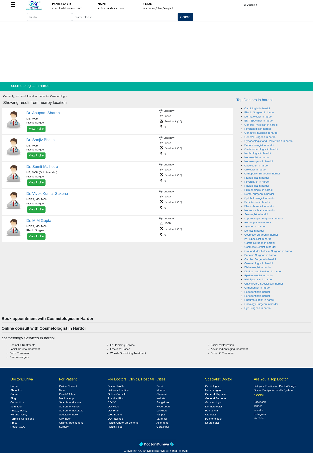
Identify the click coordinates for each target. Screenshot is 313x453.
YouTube (259, 418)
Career (14, 394)
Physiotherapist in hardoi (259, 206)
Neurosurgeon (213, 390)
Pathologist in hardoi (256, 177)
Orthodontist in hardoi (257, 287)
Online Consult (68, 386)
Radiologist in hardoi (256, 185)
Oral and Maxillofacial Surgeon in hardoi (268, 251)
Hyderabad (163, 406)
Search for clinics (69, 406)
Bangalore (162, 402)
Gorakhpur (162, 426)
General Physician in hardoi (260, 124)
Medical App (66, 398)
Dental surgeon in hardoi (259, 193)
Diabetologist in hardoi (257, 267)
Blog (13, 398)
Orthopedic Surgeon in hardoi (262, 173)
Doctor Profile (116, 386)
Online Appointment (71, 422)
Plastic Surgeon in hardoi (259, 112)
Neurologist (212, 422)
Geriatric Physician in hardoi (261, 132)
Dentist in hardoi (254, 230)
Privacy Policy (18, 410)
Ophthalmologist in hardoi (259, 198)
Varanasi (161, 418)
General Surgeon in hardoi (260, 136)
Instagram (260, 414)
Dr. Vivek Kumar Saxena (47, 193)
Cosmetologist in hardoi (258, 263)
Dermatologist (213, 406)
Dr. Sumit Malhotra (42, 166)
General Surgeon (215, 398)
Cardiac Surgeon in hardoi (260, 259)
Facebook (260, 401)
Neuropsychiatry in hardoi (259, 210)
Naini (62, 390)
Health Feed (115, 426)
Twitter (258, 405)
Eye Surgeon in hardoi (257, 308)
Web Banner (115, 414)
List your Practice (118, 390)
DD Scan (113, 410)
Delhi (159, 386)
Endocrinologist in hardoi (259, 145)
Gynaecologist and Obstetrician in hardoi (268, 140)
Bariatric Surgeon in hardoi (260, 255)
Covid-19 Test (67, 394)
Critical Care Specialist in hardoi (263, 283)
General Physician (216, 394)
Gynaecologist (213, 402)
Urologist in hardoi (255, 169)
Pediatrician (212, 410)
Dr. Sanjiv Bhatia (40, 140)
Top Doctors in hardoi (254, 100)
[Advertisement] (156, 52)
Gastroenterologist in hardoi (261, 149)
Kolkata (160, 398)
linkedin (258, 410)
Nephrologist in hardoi (257, 153)
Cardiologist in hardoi (257, 108)
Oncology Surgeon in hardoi (261, 304)
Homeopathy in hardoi (257, 222)
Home (14, 386)
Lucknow (161, 410)
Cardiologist (212, 386)
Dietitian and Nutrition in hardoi (262, 271)
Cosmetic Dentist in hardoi (260, 246)
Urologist (210, 414)
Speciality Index (68, 414)
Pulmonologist (213, 418)
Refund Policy (18, 414)
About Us (16, 390)
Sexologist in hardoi (256, 214)
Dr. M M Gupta (38, 220)
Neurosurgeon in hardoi (258, 161)
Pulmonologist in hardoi (258, 189)
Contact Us (17, 402)
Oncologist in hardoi (256, 165)
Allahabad (162, 422)
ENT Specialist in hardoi (258, 120)
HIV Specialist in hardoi (258, 279)
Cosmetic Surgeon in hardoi (261, 234)
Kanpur (160, 414)
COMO (112, 402)
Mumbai (161, 390)
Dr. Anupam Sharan (43, 113)
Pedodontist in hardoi (257, 291)
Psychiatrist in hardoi (256, 181)
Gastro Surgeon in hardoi (259, 242)
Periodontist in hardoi (257, 295)
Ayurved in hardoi (254, 226)
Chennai (161, 394)
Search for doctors (70, 402)
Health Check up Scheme (123, 422)
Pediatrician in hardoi (257, 202)
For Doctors (250, 4)
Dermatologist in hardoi (258, 116)
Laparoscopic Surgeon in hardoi (263, 218)
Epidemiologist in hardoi (258, 275)
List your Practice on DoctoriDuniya (275, 386)
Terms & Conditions (22, 418)
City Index (65, 418)
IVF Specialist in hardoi (258, 238)
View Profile (36, 128)
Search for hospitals (71, 410)
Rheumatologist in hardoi (259, 299)
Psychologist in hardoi (257, 128)
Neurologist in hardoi (256, 157)
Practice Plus (116, 398)
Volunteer (16, 406)
